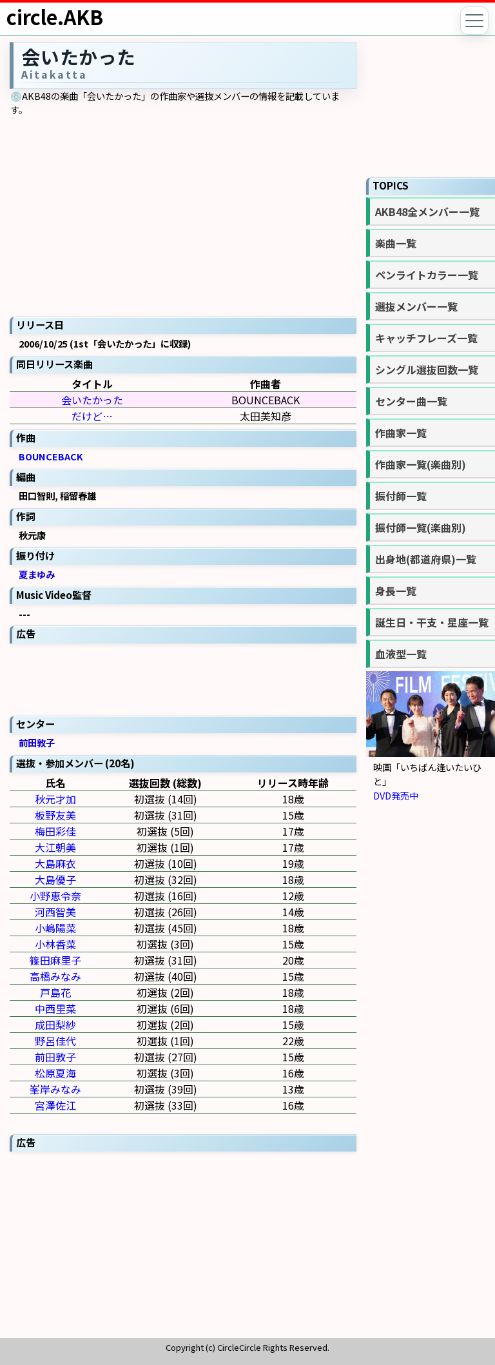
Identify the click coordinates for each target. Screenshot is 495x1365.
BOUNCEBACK (51, 456)
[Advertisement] (183, 678)
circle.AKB (54, 17)
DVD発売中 (395, 795)
